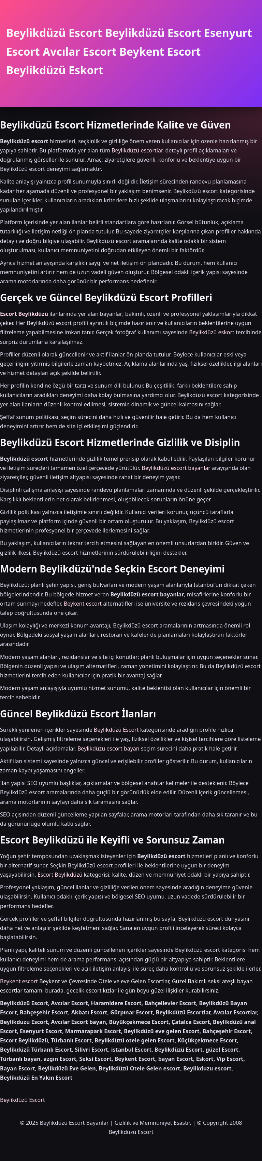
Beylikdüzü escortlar (137, 150)
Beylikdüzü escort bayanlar (176, 468)
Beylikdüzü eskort (211, 332)
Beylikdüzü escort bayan (108, 748)
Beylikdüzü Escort (116, 729)
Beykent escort (83, 603)
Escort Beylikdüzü (24, 314)
